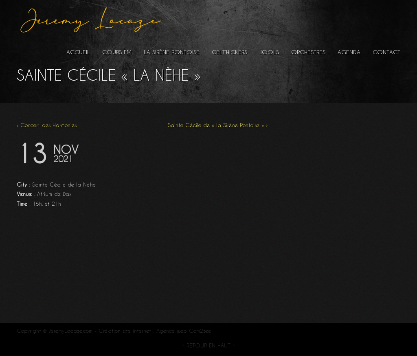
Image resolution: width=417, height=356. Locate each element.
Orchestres (308, 52)
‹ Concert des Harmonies (47, 125)
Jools (269, 52)
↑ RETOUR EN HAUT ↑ (208, 345)
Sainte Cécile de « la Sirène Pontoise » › (218, 125)
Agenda (349, 52)
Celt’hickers (229, 52)
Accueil (78, 52)
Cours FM (117, 52)
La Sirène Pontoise (172, 52)
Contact (386, 52)
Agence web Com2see (183, 331)
